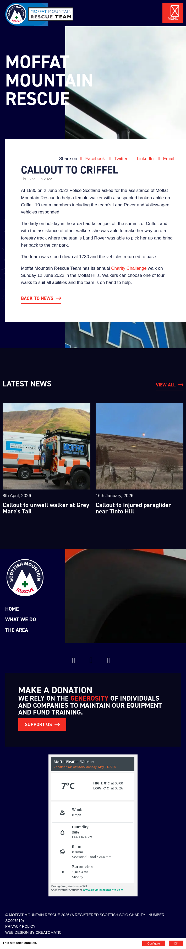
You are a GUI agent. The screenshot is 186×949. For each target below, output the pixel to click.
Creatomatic (49, 932)
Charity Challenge (128, 268)
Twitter (118, 158)
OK (176, 943)
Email (165, 158)
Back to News (37, 298)
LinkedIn (142, 158)
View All (166, 385)
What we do (20, 619)
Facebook (92, 158)
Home (12, 608)
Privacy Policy (20, 926)
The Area (16, 629)
